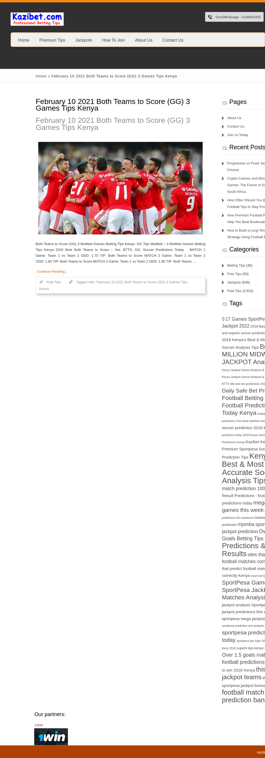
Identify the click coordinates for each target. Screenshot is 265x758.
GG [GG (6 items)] (249, 420)
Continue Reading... (23, 271)
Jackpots (83, 40)
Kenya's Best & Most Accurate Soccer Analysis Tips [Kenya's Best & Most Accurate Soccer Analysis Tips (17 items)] (221, 468)
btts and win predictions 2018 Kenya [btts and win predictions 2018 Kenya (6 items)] (223, 383)
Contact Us (172, 40)
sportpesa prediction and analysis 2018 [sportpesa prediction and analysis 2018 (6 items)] (217, 625)
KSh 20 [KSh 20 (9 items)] (246, 481)
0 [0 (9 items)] (194, 319)
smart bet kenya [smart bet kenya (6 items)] (231, 575)
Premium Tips (52, 40)
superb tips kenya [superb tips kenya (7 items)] (220, 648)
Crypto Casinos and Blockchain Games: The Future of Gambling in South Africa (224, 185)
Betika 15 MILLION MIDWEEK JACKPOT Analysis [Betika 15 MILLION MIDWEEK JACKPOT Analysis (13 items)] (225, 354)
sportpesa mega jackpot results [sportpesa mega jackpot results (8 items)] (221, 618)
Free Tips (205, 274)
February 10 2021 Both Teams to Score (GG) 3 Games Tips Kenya (84, 124)
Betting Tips (207, 265)
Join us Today (208, 135)
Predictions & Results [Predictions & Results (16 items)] (215, 550)
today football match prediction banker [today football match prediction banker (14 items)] (225, 692)
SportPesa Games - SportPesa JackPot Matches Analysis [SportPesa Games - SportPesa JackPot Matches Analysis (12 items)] (219, 590)
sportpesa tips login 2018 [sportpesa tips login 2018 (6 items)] (223, 640)
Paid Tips (25, 282)
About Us (144, 40)
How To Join (113, 40)
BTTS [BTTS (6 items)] (196, 383)
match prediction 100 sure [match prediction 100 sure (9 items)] (219, 488)
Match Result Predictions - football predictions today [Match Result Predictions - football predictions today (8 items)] (225, 495)
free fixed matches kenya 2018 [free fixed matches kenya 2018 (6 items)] (226, 420)
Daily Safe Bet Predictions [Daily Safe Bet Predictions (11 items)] (225, 390)
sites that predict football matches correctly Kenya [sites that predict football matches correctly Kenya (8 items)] (224, 568)
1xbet (9, 725)
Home (23, 40)
